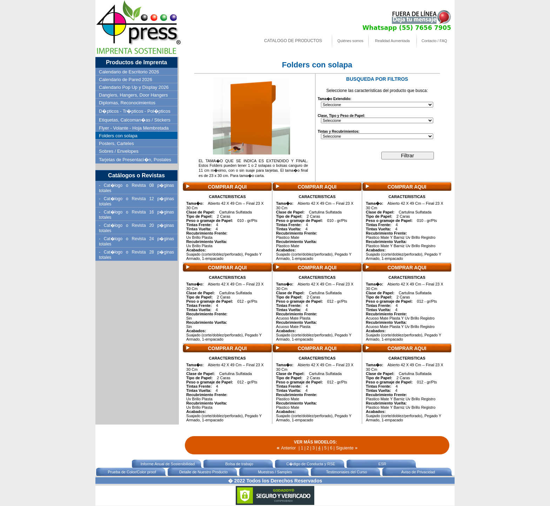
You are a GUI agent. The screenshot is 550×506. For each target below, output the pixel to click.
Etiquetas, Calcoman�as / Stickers (134, 120)
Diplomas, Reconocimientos (127, 102)
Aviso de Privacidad (418, 472)
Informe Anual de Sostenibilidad (168, 464)
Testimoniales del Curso (346, 472)
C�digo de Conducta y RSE (310, 464)
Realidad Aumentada (392, 41)
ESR (382, 464)
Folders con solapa (118, 135)
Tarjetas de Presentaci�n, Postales (135, 159)
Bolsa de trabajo (239, 464)
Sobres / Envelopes (119, 151)
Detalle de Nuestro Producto (203, 472)
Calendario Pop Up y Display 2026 (134, 87)
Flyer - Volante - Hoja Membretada (134, 128)
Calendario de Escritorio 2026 (129, 71)
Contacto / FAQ (434, 41)
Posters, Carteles (116, 143)
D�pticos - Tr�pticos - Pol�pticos (134, 111)
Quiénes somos (350, 41)
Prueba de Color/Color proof (132, 472)
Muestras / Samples (275, 472)
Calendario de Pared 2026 (125, 79)
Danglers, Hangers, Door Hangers (133, 95)
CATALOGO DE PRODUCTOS (293, 40)
